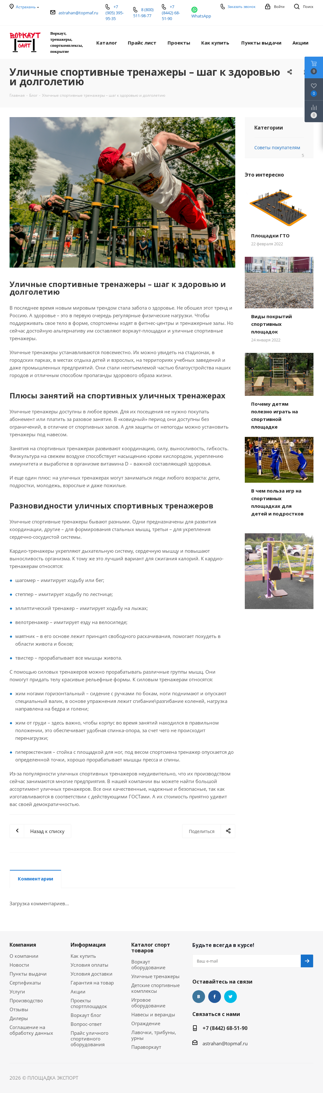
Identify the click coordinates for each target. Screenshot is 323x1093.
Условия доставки (92, 973)
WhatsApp (201, 16)
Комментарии (35, 878)
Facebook (214, 996)
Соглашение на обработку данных (31, 1030)
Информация (88, 944)
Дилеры (19, 1018)
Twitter (230, 996)
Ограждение (145, 1023)
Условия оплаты (89, 965)
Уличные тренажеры (155, 976)
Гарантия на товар (92, 982)
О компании (24, 956)
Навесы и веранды (153, 1014)
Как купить (83, 956)
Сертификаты (25, 982)
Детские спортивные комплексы (155, 988)
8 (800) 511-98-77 (143, 12)
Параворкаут (146, 1047)
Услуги (17, 991)
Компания (23, 944)
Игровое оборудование (148, 1003)
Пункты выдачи (28, 973)
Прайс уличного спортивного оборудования (89, 1038)
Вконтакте (198, 996)
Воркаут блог (86, 1015)
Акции (78, 991)
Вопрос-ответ (86, 1024)
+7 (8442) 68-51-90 (225, 1028)
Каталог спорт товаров (150, 947)
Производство (26, 1000)
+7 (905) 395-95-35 (115, 12)
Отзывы (19, 1009)
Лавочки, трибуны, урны (153, 1035)
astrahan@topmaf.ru (78, 13)
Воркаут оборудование (148, 964)
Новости (19, 965)
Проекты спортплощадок (89, 1003)
